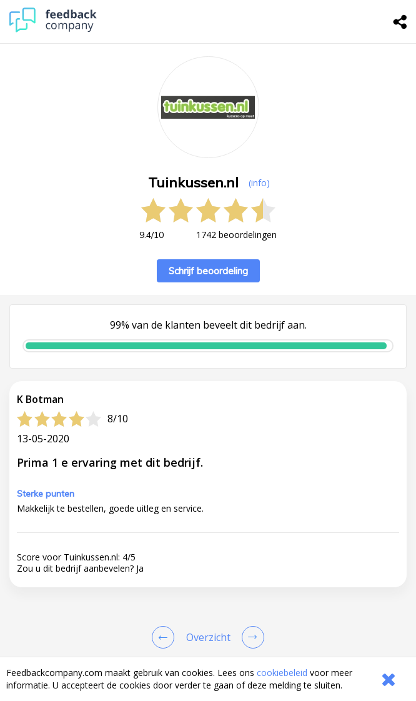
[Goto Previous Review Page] (165, 637)
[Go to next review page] (250, 637)
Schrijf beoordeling (208, 271)
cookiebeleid (282, 673)
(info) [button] (259, 183)
